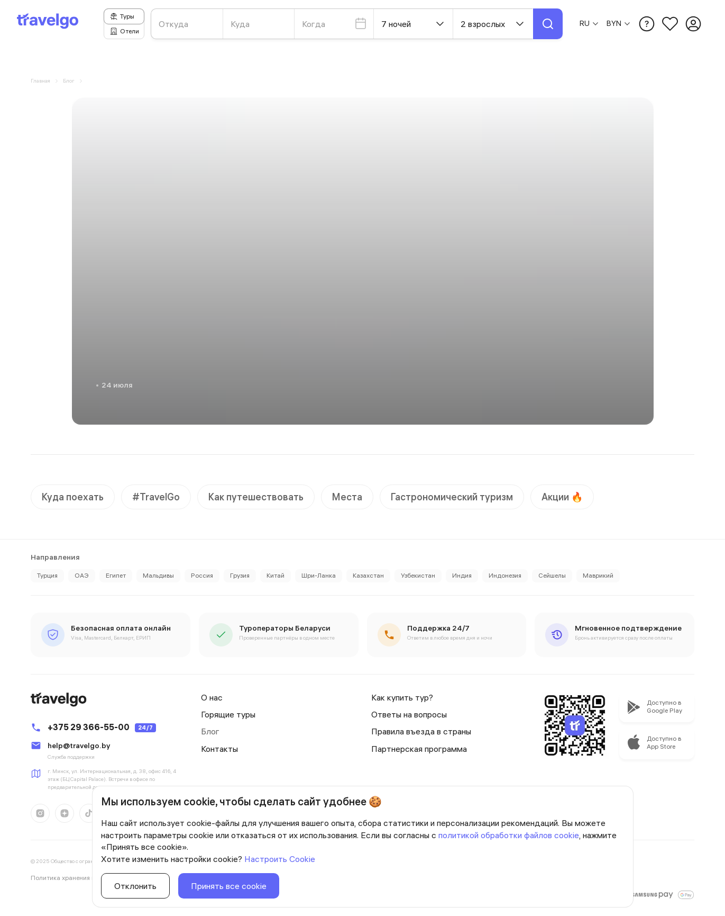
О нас (212, 697)
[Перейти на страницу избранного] (670, 23)
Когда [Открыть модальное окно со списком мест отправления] (334, 23)
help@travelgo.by (79, 745)
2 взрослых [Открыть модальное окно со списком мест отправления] (493, 23)
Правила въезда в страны (421, 731)
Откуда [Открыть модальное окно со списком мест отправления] (173, 24)
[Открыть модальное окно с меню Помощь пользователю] (646, 23)
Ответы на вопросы (409, 714)
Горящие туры (228, 714)
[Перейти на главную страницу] (52, 23)
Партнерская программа (419, 748)
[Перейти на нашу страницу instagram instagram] (40, 813)
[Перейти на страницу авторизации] (693, 23)
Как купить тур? (402, 697)
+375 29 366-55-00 (89, 727)
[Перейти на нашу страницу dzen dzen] (64, 813)
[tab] (124, 16)
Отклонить (135, 886)
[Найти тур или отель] (548, 23)
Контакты (219, 748)
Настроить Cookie (279, 859)
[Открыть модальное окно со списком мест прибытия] (259, 24)
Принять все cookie (229, 886)
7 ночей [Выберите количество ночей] (413, 23)
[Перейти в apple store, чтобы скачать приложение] (656, 707)
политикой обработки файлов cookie (508, 835)
